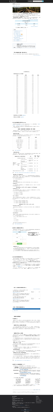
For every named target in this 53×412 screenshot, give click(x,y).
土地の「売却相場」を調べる (17, 34)
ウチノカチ (35, 384)
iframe (33, 35)
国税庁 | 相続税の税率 (18, 150)
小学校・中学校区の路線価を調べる (18, 36)
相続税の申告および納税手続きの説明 (18, 38)
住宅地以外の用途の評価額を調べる (34, 26)
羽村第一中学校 (16, 310)
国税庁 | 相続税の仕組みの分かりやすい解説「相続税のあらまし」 (23, 360)
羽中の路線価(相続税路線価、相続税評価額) (25, 372)
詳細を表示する (24, 115)
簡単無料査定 (30, 1)
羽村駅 (16, 292)
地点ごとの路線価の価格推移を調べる (18, 35)
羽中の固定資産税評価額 (23, 375)
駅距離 (17, 233)
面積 (17, 237)
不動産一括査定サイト (39, 401)
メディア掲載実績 (39, 400)
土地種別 (16, 241)
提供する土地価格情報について (17, 39)
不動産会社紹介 (38, 402)
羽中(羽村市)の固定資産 (35, 19)
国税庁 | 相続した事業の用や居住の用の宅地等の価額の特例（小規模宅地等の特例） (25, 172)
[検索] (43, 1)
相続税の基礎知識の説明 (17, 37)
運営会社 (37, 397)
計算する (19, 243)
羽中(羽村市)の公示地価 (30, 19)
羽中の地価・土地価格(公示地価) (24, 369)
